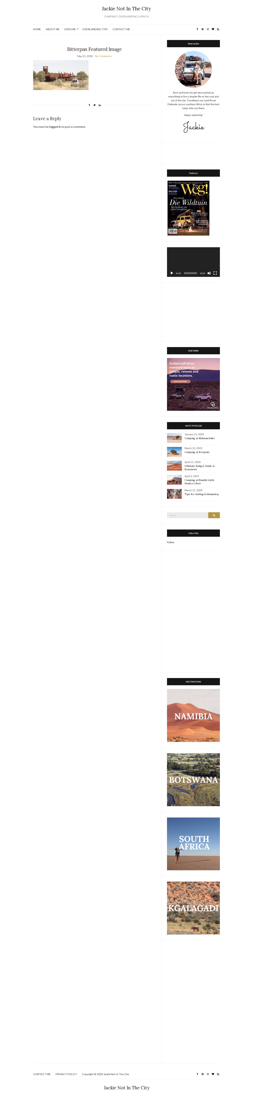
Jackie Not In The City (126, 9)
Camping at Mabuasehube (200, 438)
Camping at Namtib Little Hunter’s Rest (199, 481)
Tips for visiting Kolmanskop (202, 494)
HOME (37, 29)
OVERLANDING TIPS (95, 29)
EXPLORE (70, 29)
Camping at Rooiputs (197, 452)
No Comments (103, 56)
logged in (55, 126)
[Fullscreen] (215, 273)
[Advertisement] (194, 152)
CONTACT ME (121, 29)
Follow (170, 542)
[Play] (172, 273)
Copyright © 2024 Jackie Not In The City (105, 1074)
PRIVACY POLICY (66, 1074)
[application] (193, 262)
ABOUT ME (53, 29)
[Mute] (209, 273)
